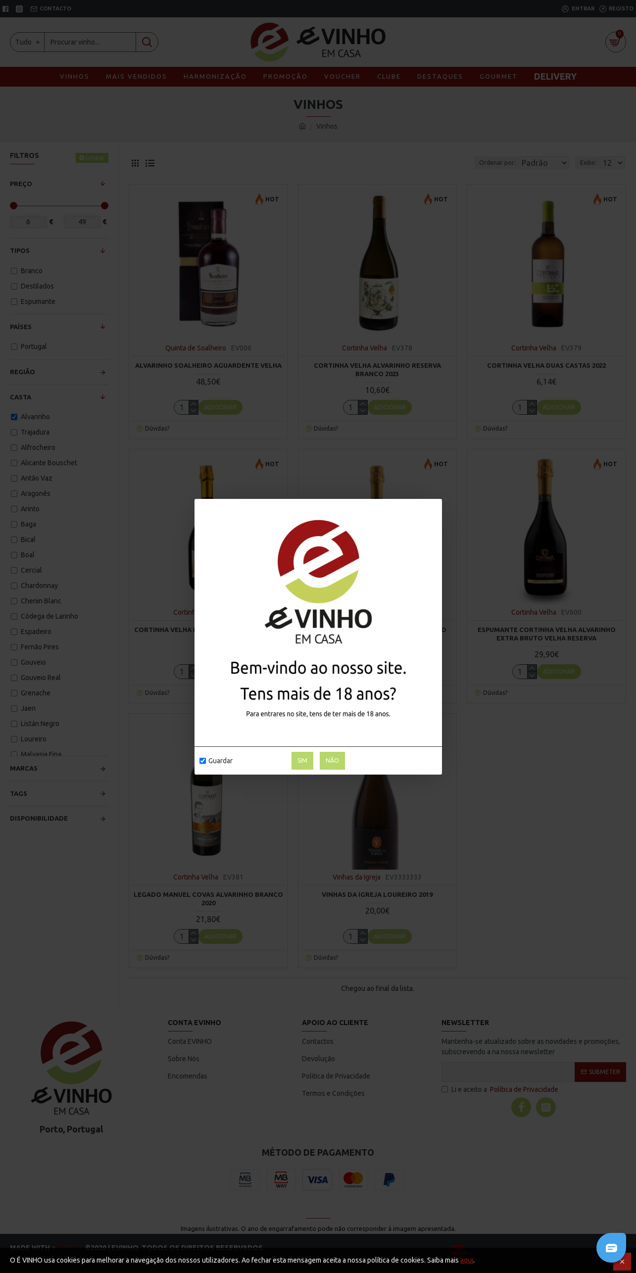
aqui (466, 1260)
